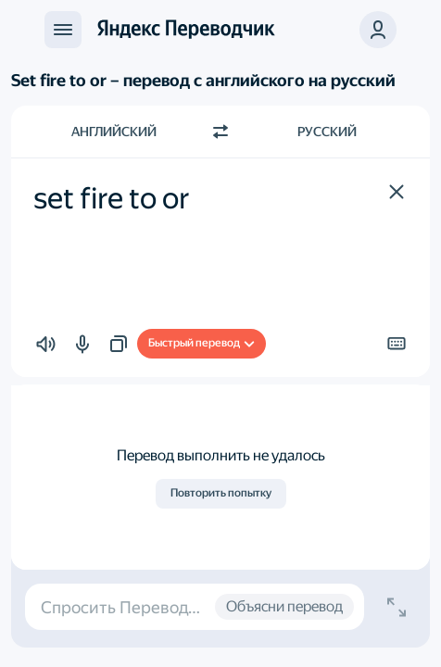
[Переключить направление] (220, 131)
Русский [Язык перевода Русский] (327, 131)
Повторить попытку (220, 492)
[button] (396, 191)
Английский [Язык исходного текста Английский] (114, 131)
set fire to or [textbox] (111, 198)
